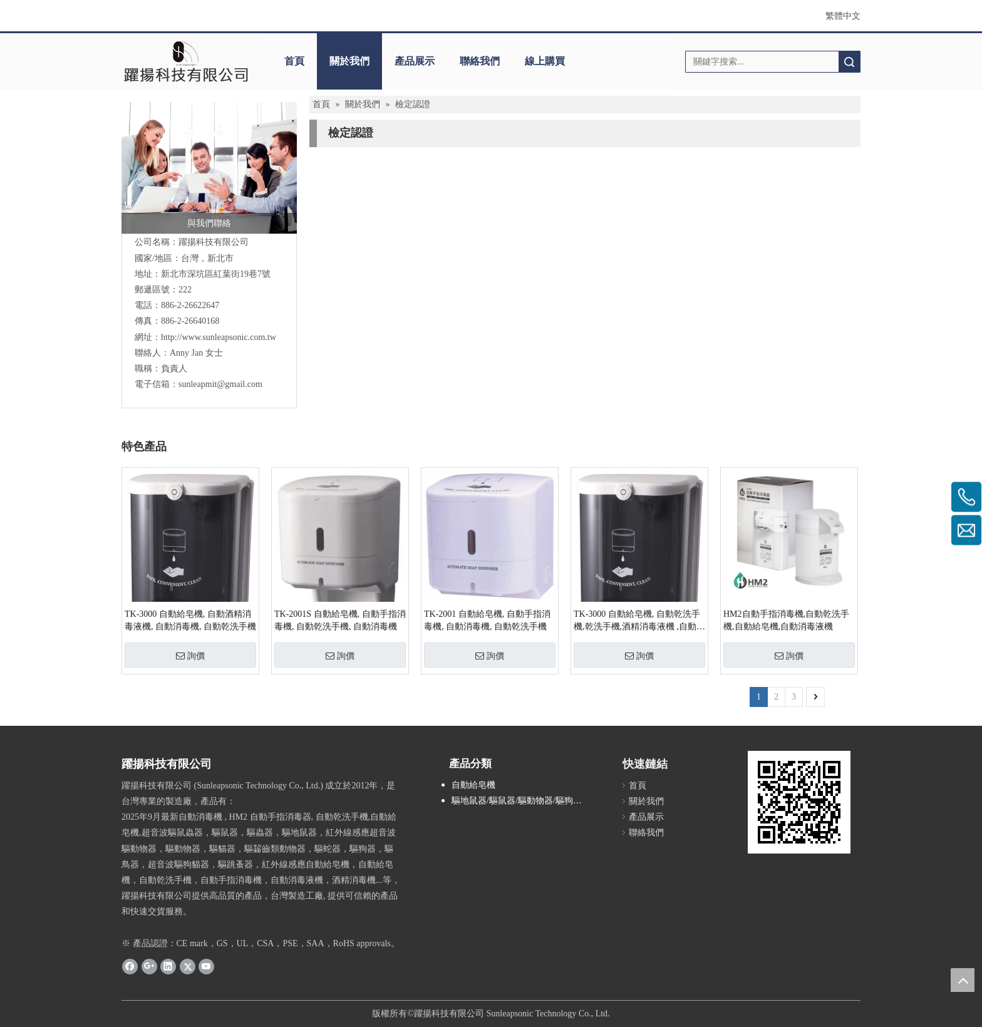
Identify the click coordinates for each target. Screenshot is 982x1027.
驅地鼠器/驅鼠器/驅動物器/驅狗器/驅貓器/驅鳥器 (525, 800)
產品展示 (415, 61)
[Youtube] (206, 966)
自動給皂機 (473, 785)
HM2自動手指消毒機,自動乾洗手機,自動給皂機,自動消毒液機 (786, 620)
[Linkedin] (168, 966)
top (962, 980)
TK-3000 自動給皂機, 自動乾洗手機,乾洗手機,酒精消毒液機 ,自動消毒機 (639, 621)
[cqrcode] (799, 802)
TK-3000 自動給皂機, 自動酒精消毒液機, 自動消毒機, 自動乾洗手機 (190, 620)
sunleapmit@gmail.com (220, 384)
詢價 (190, 656)
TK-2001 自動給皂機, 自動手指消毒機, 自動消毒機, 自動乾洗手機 (487, 620)
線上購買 (545, 61)
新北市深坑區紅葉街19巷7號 (216, 274)
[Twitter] (187, 966)
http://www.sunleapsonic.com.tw (218, 337)
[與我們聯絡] (209, 168)
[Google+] (149, 966)
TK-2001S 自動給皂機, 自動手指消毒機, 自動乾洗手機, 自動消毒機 (340, 620)
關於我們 (349, 61)
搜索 (849, 61)
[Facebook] (130, 966)
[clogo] (185, 61)
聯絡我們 (480, 61)
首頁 (294, 61)
